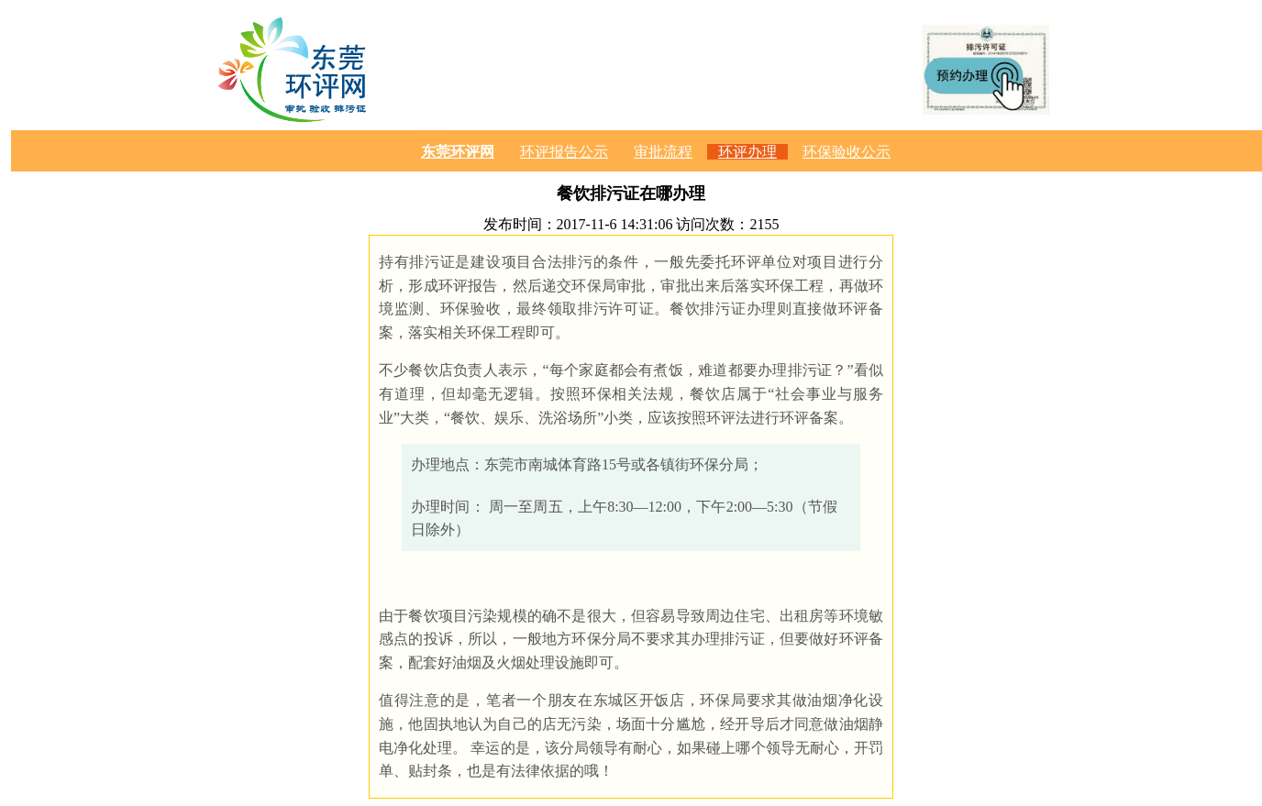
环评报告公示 (564, 152)
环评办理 (747, 152)
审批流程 (663, 152)
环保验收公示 (847, 152)
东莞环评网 (457, 152)
